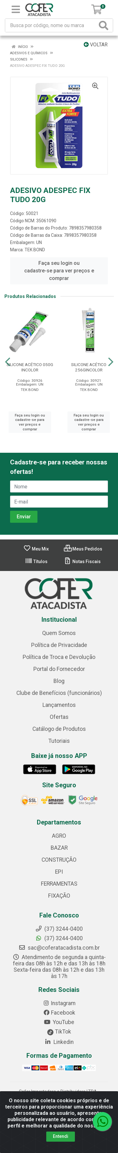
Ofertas (59, 717)
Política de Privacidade (59, 645)
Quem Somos (59, 633)
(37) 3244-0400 (59, 938)
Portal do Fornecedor (59, 669)
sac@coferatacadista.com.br (59, 948)
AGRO (59, 836)
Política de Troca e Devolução (59, 657)
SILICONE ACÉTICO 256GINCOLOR (88, 367)
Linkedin (59, 1042)
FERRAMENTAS (59, 884)
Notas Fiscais (82, 561)
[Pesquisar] (105, 25)
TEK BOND (35, 249)
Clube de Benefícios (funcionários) (59, 693)
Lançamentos (59, 705)
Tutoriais (59, 741)
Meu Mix (36, 548)
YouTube (59, 1022)
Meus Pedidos (83, 548)
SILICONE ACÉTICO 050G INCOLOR (30, 367)
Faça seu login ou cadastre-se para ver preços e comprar (59, 270)
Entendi (60, 1136)
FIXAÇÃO (59, 896)
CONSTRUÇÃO (59, 860)
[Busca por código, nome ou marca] (51, 25)
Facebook (59, 1013)
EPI (59, 872)
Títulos (36, 561)
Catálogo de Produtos (59, 729)
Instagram (59, 1003)
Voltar (96, 45)
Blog (59, 681)
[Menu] (15, 9)
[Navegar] (7, 361)
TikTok (59, 1031)
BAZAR (59, 848)
